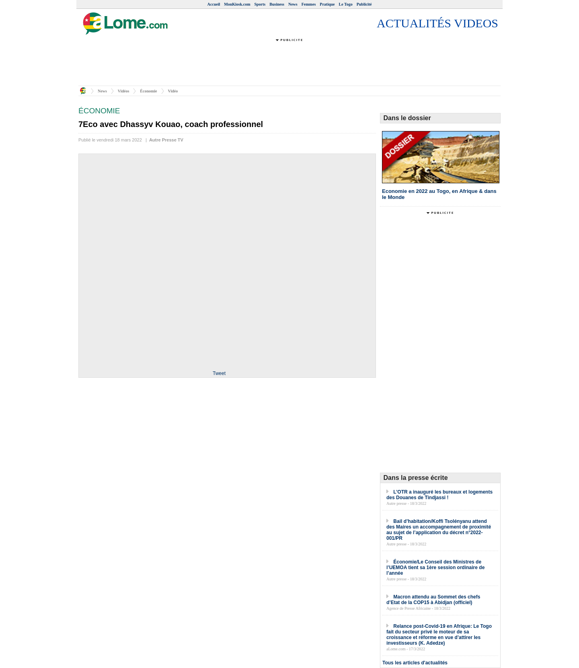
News (293, 4)
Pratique (327, 4)
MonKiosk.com (237, 4)
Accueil (213, 4)
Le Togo (346, 4)
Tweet (219, 373)
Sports (259, 4)
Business (276, 4)
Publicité (364, 4)
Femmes (309, 4)
